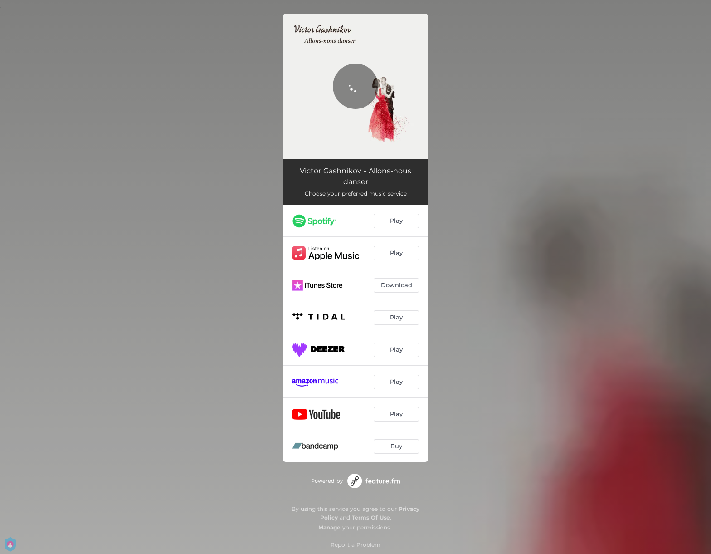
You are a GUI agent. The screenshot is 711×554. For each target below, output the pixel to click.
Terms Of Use (371, 517)
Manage (329, 527)
